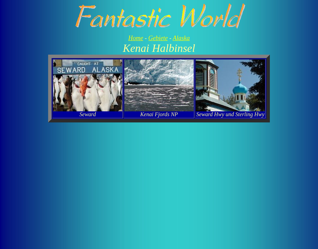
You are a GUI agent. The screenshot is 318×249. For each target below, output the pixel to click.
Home (135, 38)
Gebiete (158, 38)
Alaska (181, 38)
